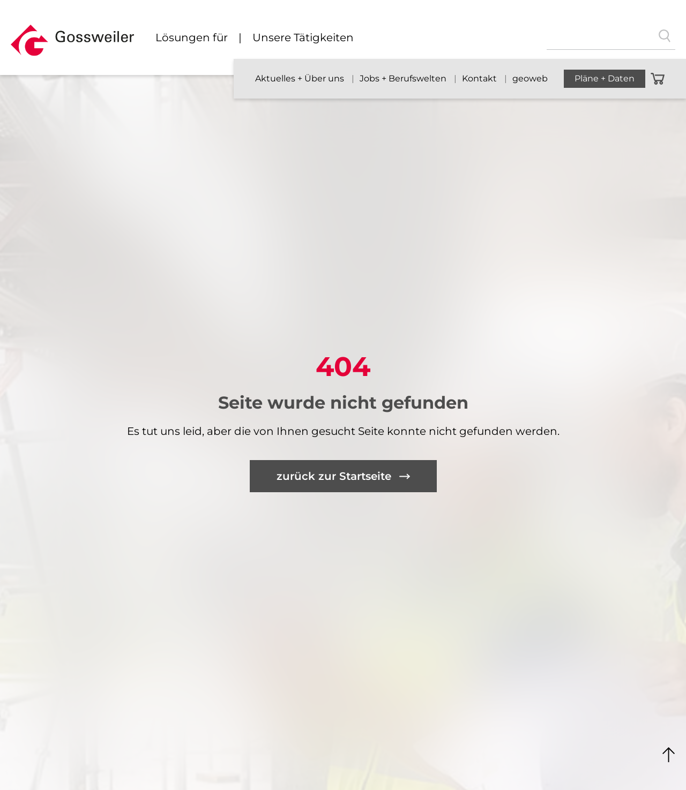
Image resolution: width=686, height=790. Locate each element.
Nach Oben (668, 755)
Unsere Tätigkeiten (303, 37)
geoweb (530, 78)
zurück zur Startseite (334, 476)
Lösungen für (191, 37)
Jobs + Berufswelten (404, 78)
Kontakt (480, 78)
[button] (72, 45)
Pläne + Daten (605, 78)
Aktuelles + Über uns (300, 78)
